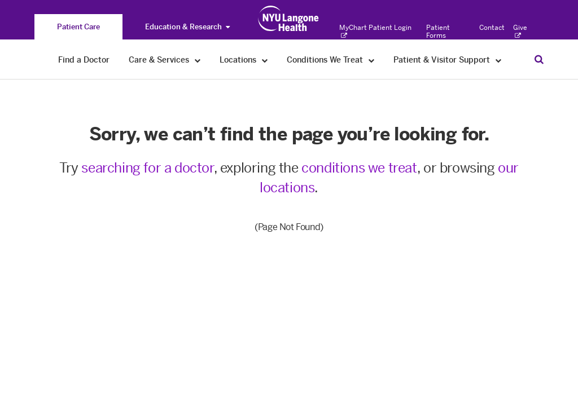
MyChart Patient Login (375, 32)
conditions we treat (359, 168)
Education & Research (187, 27)
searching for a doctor (147, 168)
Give (520, 32)
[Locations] (265, 60)
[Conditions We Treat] (372, 60)
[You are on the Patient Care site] (78, 27)
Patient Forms (438, 31)
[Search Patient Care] (539, 59)
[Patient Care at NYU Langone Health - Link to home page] (288, 18)
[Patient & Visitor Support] (499, 60)
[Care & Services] (198, 60)
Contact (492, 28)
